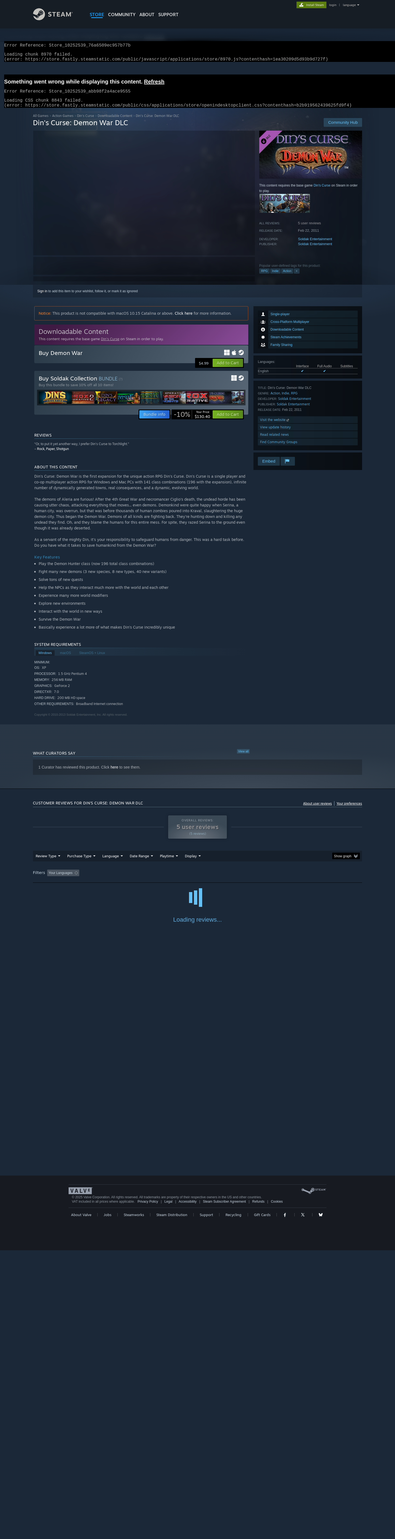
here (114, 774)
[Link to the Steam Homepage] (57, 18)
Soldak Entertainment (315, 245)
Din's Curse (85, 122)
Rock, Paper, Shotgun (53, 455)
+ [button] (296, 277)
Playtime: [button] (158, 879)
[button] (227, 369)
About (146, 14)
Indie (275, 277)
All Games (41, 122)
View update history (275, 434)
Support (206, 1503)
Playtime (167, 862)
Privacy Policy (147, 1490)
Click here (184, 319)
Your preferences (349, 810)
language (349, 5)
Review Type (46, 862)
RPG (264, 277)
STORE (97, 14)
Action (287, 277)
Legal (168, 1490)
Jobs (107, 1503)
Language (110, 862)
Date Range (139, 862)
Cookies (277, 1490)
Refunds (258, 1490)
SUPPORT (168, 14)
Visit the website (275, 426)
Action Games (63, 122)
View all (243, 758)
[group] (197, 880)
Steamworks (134, 1503)
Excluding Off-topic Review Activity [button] (116, 879)
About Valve (81, 1503)
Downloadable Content (115, 122)
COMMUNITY (122, 14)
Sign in (42, 298)
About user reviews (317, 810)
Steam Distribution (171, 1503)
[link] (192, 421)
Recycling (233, 1503)
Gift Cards (262, 1503)
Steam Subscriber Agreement (224, 1490)
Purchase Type (79, 862)
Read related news (274, 441)
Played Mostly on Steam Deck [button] (198, 879)
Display (191, 862)
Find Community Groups (278, 448)
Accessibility (187, 1490)
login (332, 5)
